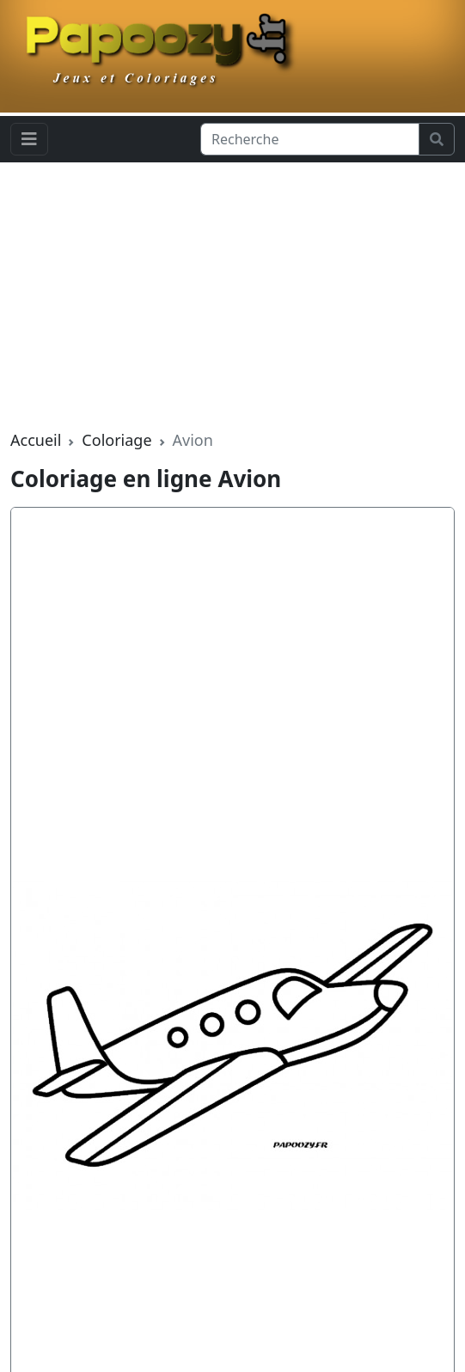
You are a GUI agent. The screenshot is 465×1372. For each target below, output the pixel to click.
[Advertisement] (232, 295)
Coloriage (116, 440)
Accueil (35, 440)
